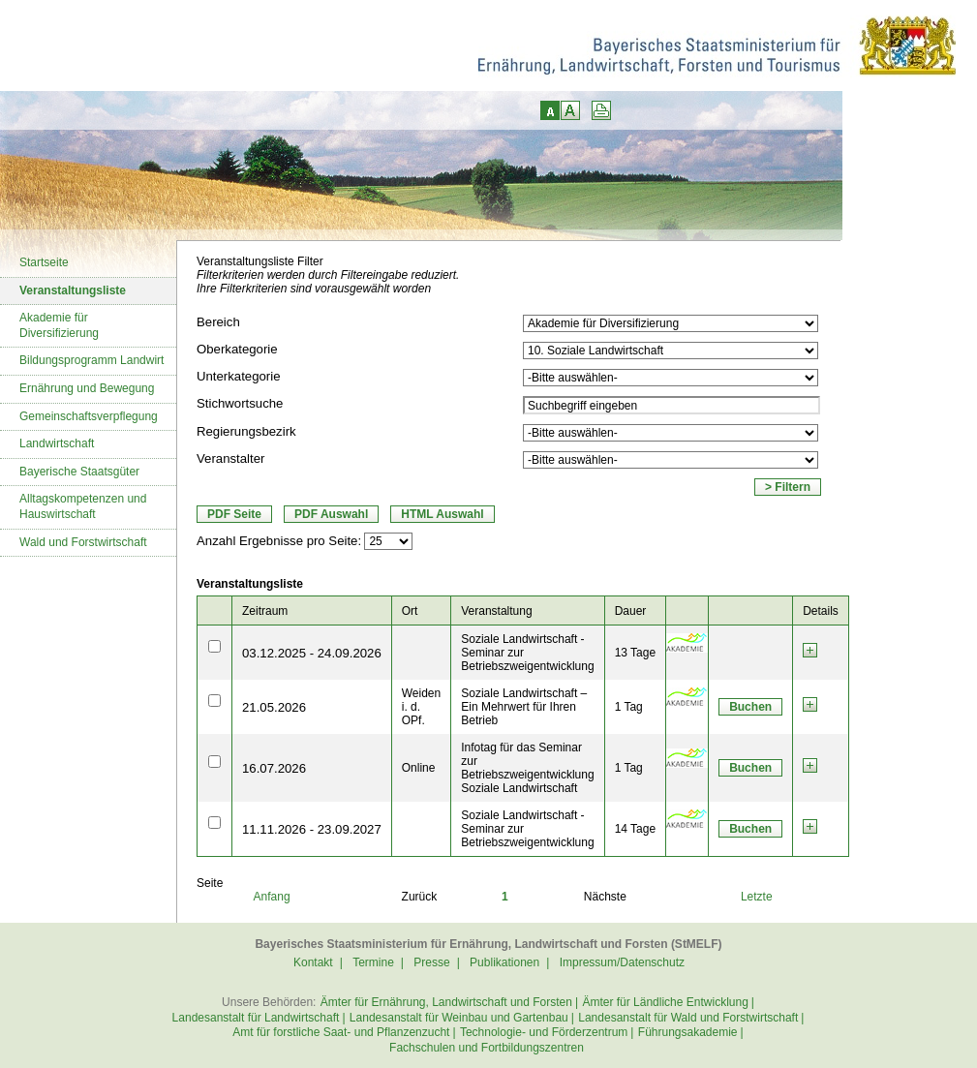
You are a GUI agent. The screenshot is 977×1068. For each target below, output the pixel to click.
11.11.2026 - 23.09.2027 (312, 829)
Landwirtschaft (56, 443)
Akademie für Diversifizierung (59, 325)
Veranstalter (230, 458)
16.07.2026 (274, 768)
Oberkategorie (237, 349)
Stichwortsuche (240, 403)
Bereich (218, 322)
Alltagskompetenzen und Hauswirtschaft (82, 506)
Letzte (757, 896)
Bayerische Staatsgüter (79, 471)
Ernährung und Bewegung (86, 388)
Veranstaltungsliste (72, 290)
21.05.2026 (274, 707)
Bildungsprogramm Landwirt (91, 360)
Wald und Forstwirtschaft (83, 542)
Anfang (272, 896)
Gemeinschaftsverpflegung (88, 416)
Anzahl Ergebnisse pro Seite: (279, 541)
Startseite (44, 262)
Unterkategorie (239, 376)
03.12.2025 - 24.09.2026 (312, 653)
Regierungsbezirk (246, 431)
